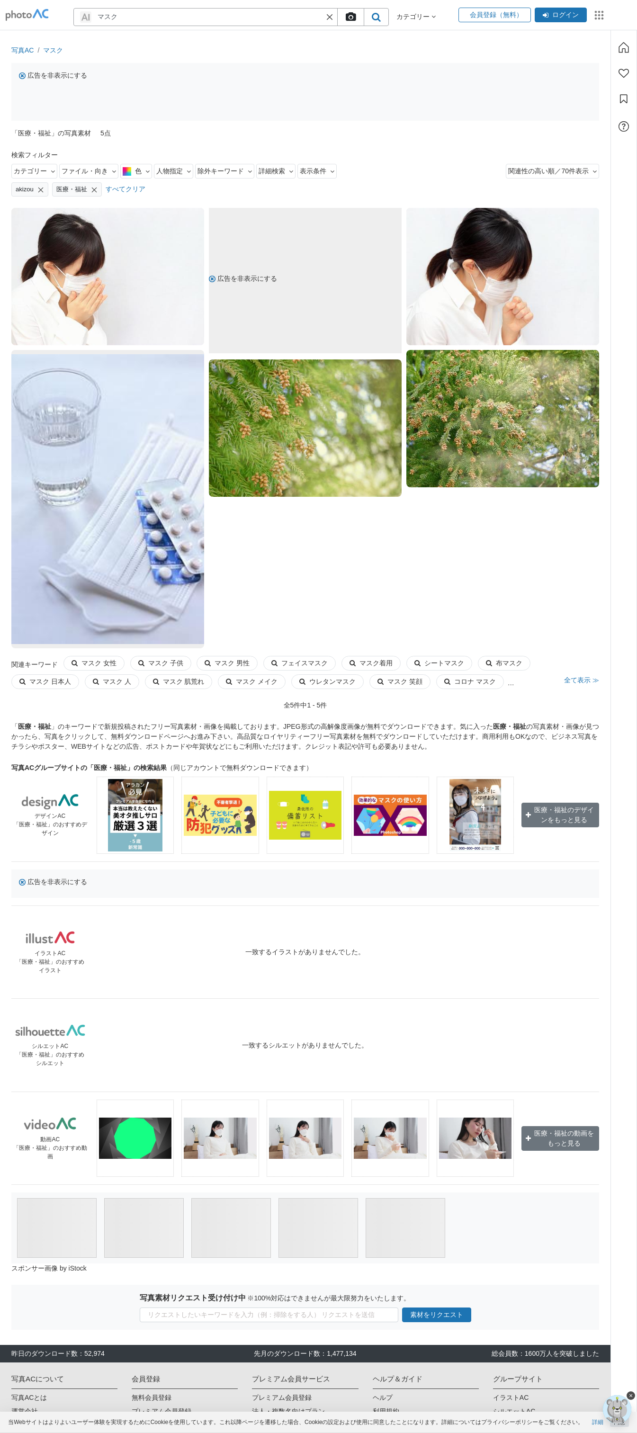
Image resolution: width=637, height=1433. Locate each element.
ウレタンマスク (327, 681)
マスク (53, 50)
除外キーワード (224, 171)
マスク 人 (112, 681)
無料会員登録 (151, 1397)
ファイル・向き (89, 171)
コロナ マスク (470, 681)
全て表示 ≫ (581, 680)
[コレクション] (624, 99)
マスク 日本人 (45, 681)
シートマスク (439, 663)
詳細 (597, 1422)
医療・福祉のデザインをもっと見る (559, 815)
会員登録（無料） (495, 14)
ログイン (561, 14)
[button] (329, 17)
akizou (30, 189)
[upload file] (350, 17)
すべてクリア (125, 189)
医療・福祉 (77, 189)
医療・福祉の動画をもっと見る (559, 1138)
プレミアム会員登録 (282, 1397)
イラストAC (511, 1397)
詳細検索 (276, 171)
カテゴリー (34, 171)
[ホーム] (624, 47)
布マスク (504, 663)
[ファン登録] (624, 73)
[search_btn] (376, 17)
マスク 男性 (227, 663)
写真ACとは (29, 1397)
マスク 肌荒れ (179, 681)
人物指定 (173, 171)
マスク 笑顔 (399, 681)
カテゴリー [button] (416, 16)
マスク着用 (371, 663)
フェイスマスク (299, 663)
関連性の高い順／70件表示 (552, 171)
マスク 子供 (160, 663)
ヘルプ (383, 1397)
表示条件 (317, 171)
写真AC (22, 50)
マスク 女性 (94, 663)
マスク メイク (252, 681)
